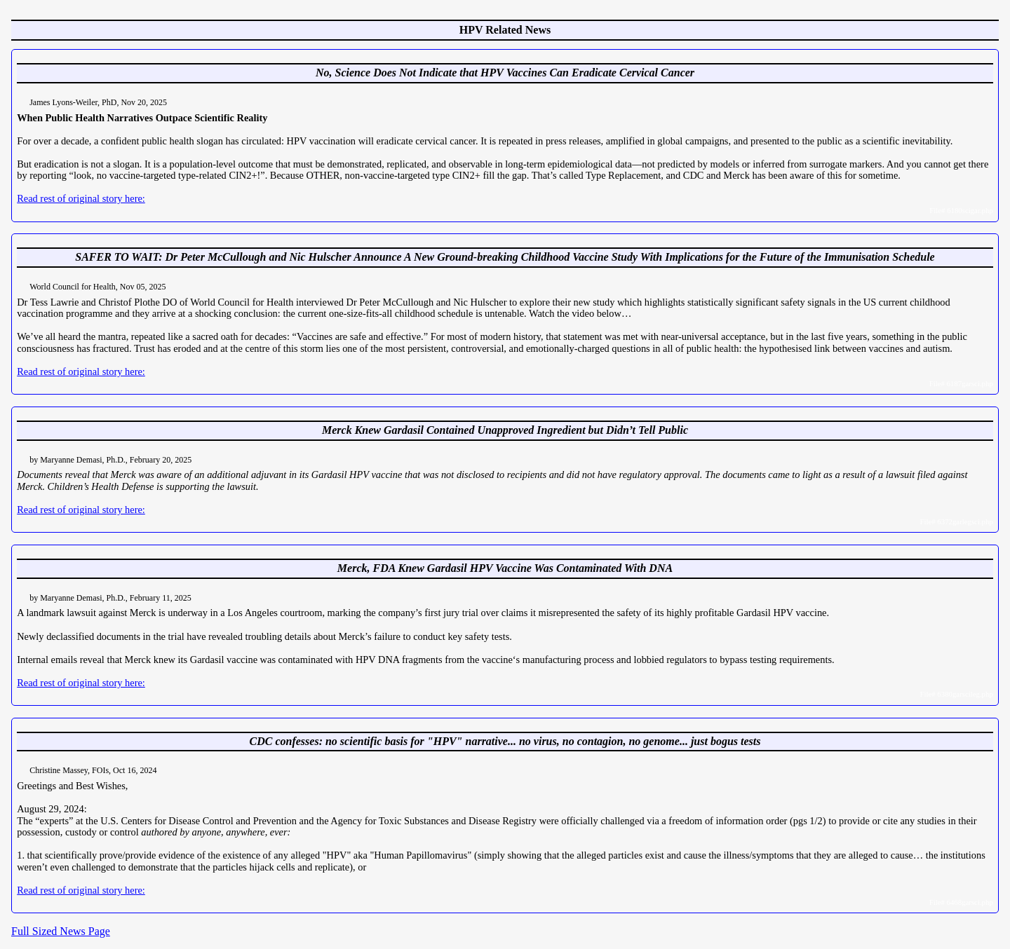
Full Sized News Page (60, 931)
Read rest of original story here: (81, 198)
